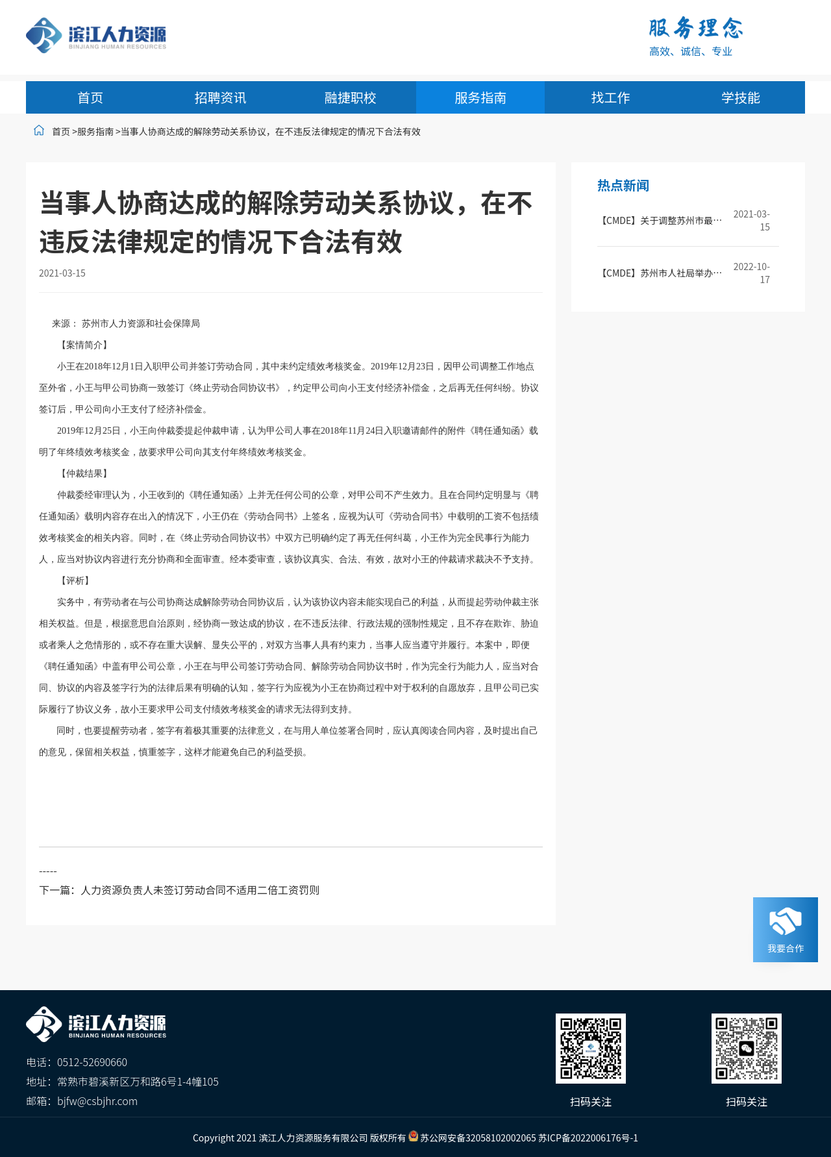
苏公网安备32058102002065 (478, 1137)
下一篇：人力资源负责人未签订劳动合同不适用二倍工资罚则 (179, 889)
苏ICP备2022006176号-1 (588, 1137)
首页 (90, 97)
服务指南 (480, 97)
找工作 (610, 97)
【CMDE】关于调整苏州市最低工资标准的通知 (661, 220)
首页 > (64, 131)
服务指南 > (99, 131)
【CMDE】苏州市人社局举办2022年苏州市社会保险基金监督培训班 (661, 272)
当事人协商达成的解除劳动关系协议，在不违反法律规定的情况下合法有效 (271, 131)
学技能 (740, 97)
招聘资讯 (220, 97)
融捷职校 (351, 97)
